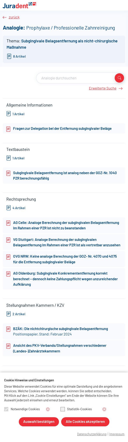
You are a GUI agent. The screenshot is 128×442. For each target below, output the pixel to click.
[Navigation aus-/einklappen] (122, 5)
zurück (14, 17)
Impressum (117, 434)
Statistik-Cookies (76, 409)
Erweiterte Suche (102, 88)
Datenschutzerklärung (91, 434)
